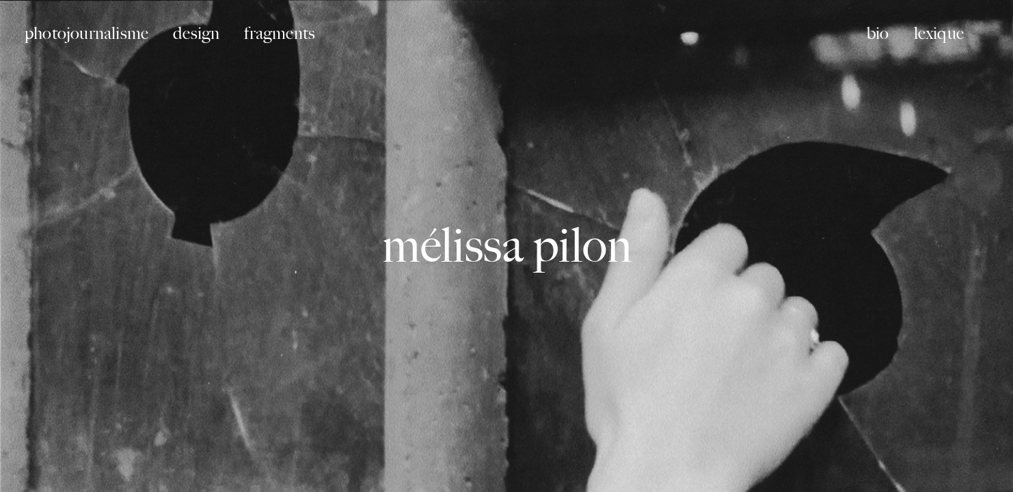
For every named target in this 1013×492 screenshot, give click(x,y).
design (196, 33)
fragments (279, 33)
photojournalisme (86, 33)
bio (878, 33)
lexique (939, 33)
